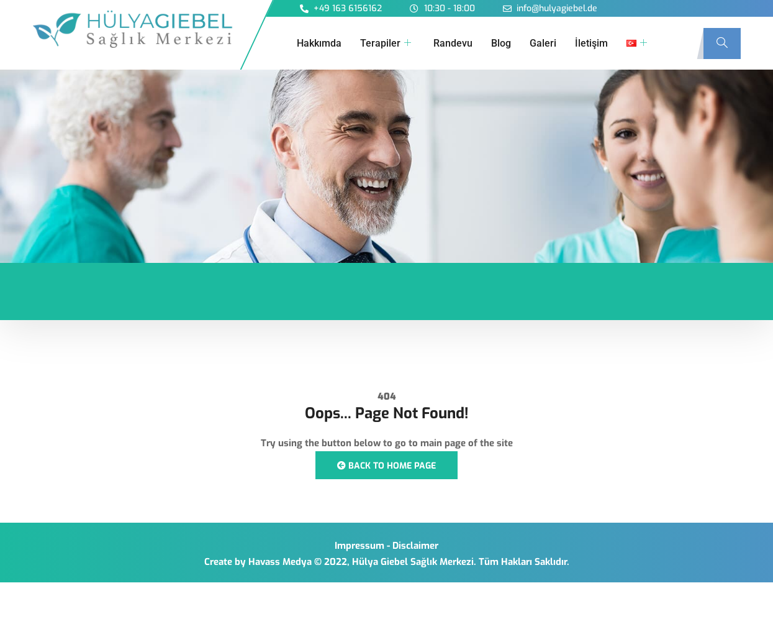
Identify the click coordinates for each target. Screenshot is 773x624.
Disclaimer (415, 545)
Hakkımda (319, 43)
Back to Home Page (386, 466)
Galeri (543, 43)
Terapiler (385, 43)
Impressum (359, 545)
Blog (501, 43)
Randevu (452, 43)
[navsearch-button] (722, 43)
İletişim (591, 43)
